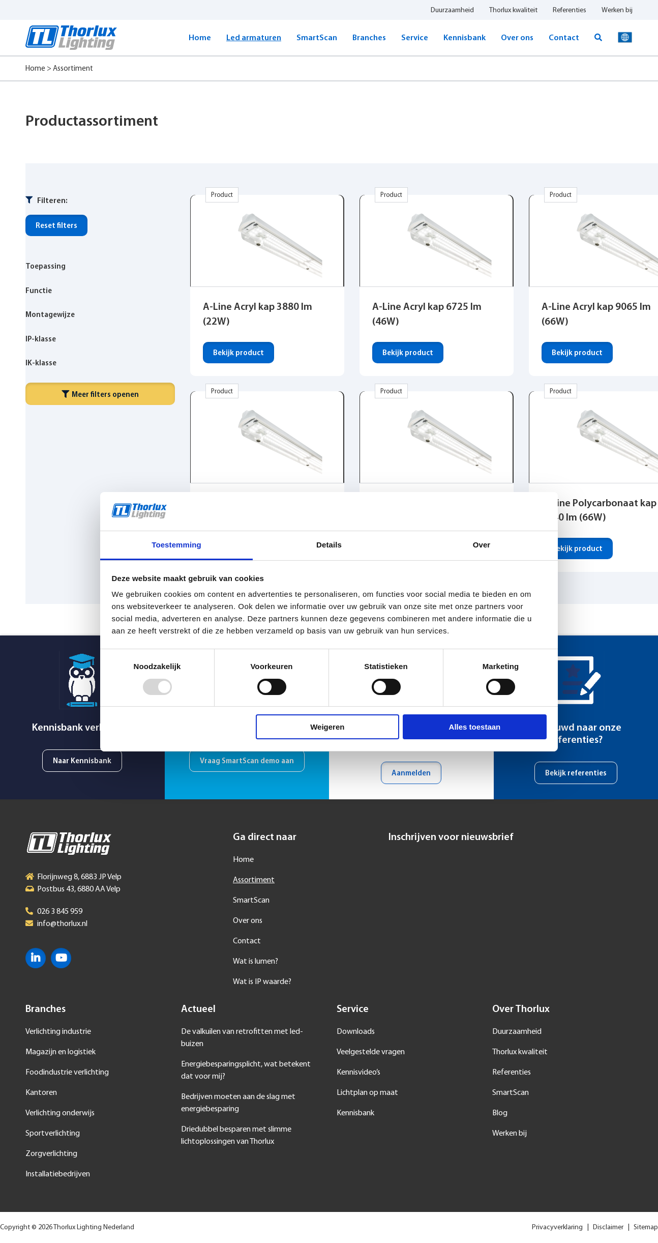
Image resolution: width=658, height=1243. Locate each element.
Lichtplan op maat (367, 1093)
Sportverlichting (52, 1134)
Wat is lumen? (255, 962)
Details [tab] (329, 544)
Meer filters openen (100, 394)
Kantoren (41, 1093)
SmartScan (316, 38)
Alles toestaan (475, 726)
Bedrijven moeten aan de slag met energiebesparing (238, 1103)
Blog (499, 1113)
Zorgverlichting (51, 1154)
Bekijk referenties (576, 773)
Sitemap (646, 1227)
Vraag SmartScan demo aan (247, 761)
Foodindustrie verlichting (67, 1072)
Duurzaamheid (452, 10)
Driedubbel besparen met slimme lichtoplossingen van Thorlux (236, 1135)
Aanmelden (411, 773)
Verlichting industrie (58, 1032)
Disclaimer (608, 1227)
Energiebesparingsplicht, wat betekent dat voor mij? (246, 1070)
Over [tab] (482, 544)
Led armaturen (253, 38)
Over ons (517, 38)
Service (414, 38)
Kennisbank (464, 38)
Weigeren (327, 726)
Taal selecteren (625, 37)
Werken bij (617, 10)
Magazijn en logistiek (60, 1052)
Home (200, 38)
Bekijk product (238, 353)
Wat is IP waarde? (262, 982)
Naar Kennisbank (82, 761)
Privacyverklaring (557, 1227)
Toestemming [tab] (176, 544)
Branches (369, 38)
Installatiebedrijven (57, 1174)
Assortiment (254, 880)
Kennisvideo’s (358, 1072)
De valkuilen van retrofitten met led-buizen (242, 1038)
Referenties (569, 10)
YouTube (61, 958)
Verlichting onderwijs (60, 1113)
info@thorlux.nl (62, 924)
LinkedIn (35, 958)
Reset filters (56, 226)
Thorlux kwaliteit (513, 10)
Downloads (356, 1032)
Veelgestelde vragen (371, 1052)
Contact (564, 38)
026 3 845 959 (59, 912)
